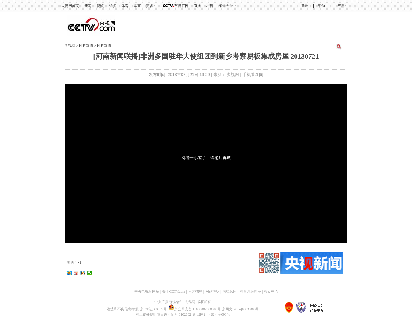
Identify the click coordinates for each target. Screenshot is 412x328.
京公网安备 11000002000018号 (194, 309)
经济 (112, 6)
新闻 (87, 6)
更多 (149, 6)
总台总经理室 (250, 291)
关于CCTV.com (173, 291)
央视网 (70, 46)
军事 (137, 6)
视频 (100, 6)
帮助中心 (271, 291)
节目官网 (181, 6)
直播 (197, 6)
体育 (124, 6)
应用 (341, 6)
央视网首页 (70, 6)
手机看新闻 (253, 74)
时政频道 (86, 46)
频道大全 (226, 6)
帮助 (321, 6)
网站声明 (212, 291)
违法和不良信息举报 (123, 309)
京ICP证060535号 (153, 309)
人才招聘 (195, 291)
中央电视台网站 (146, 291)
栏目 (209, 6)
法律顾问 (230, 291)
